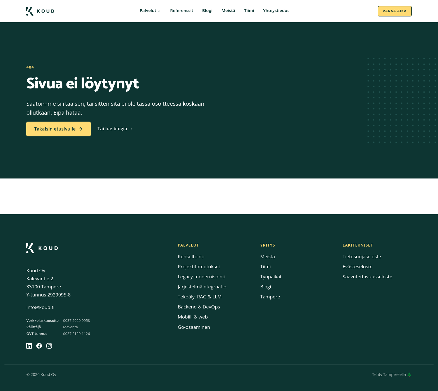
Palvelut (148, 10)
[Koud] (42, 248)
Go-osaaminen (194, 327)
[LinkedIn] (29, 346)
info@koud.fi (40, 307)
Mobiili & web (193, 316)
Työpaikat (271, 276)
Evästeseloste (358, 266)
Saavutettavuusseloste (367, 276)
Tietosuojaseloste (362, 256)
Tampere (270, 296)
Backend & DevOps (199, 306)
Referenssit (181, 10)
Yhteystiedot (276, 10)
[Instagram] (49, 346)
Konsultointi (191, 256)
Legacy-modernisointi (201, 276)
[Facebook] (39, 346)
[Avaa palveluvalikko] (159, 11)
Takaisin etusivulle (58, 129)
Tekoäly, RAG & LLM (200, 296)
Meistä (228, 10)
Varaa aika (394, 10)
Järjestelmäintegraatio (202, 286)
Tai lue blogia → (115, 128)
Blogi (207, 10)
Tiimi (249, 10)
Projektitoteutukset (199, 266)
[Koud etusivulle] (40, 11)
